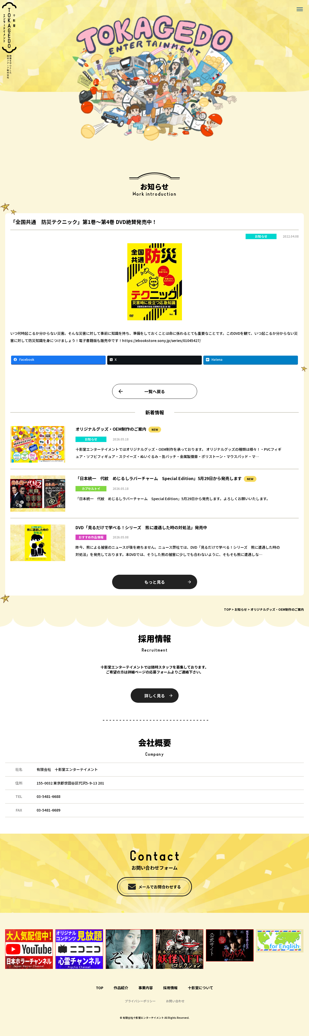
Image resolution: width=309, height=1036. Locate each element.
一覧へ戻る (154, 396)
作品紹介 (121, 987)
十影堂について (200, 987)
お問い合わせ (175, 1001)
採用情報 (170, 987)
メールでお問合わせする (159, 886)
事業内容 (145, 987)
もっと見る (154, 587)
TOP (227, 609)
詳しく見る (154, 695)
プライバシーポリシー (140, 1001)
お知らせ (261, 242)
